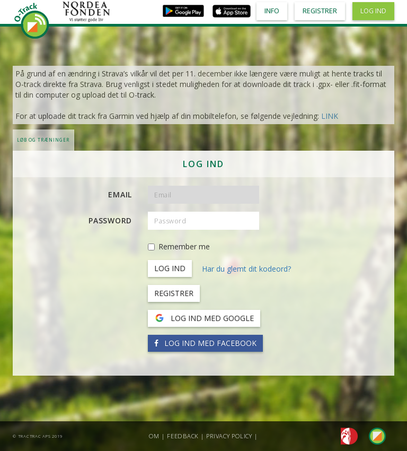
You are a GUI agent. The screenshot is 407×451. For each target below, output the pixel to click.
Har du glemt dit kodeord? (246, 269)
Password (110, 220)
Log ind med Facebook (205, 343)
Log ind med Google (204, 318)
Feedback (183, 436)
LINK (329, 116)
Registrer (173, 293)
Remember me (179, 246)
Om (154, 436)
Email (120, 194)
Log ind (373, 10)
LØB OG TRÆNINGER (43, 140)
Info (271, 10)
